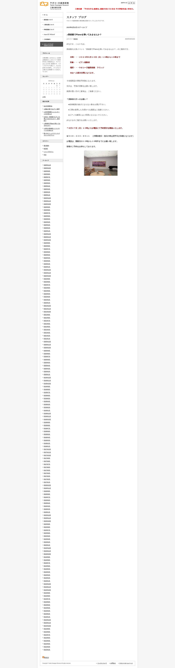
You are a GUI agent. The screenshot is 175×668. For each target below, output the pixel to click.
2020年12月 (47, 341)
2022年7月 (47, 285)
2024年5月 (47, 219)
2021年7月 (47, 320)
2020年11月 (47, 344)
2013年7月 (47, 599)
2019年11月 (47, 380)
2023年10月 (47, 240)
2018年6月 (47, 431)
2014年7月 (47, 563)
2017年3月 (47, 476)
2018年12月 (47, 413)
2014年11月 (47, 551)
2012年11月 (47, 623)
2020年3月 (47, 368)
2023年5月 (47, 255)
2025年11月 (47, 165)
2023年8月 (47, 246)
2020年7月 (47, 356)
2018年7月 (47, 428)
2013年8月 (47, 596)
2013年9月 (47, 593)
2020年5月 (47, 362)
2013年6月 (47, 602)
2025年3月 (47, 189)
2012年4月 (47, 644)
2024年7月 (47, 213)
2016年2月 (47, 509)
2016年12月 (47, 485)
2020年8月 (47, 353)
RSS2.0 (45, 657)
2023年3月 (47, 261)
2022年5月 (47, 291)
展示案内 (46, 145)
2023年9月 (47, 243)
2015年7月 (47, 530)
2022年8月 (47, 282)
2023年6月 (47, 252)
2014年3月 (47, 575)
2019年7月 (47, 392)
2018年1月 (47, 446)
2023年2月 (47, 264)
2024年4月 (47, 222)
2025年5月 (47, 183)
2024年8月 (47, 210)
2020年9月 (47, 350)
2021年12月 (47, 306)
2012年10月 (47, 626)
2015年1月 (47, 545)
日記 (45, 155)
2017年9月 (47, 458)
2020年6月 (47, 359)
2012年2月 (47, 649)
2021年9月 (47, 314)
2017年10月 (47, 455)
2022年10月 (47, 276)
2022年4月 (47, 294)
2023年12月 (47, 234)
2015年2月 (47, 542)
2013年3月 (47, 611)
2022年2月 (47, 300)
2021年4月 (47, 329)
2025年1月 (47, 195)
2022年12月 (47, 270)
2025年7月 (47, 177)
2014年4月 (47, 572)
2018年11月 (47, 416)
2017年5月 (47, 470)
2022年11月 (47, 273)
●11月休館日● (48, 106)
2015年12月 (47, 515)
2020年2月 (47, 371)
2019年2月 (47, 407)
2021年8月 (47, 317)
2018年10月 (47, 419)
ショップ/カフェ (48, 151)
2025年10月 (47, 168)
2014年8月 (47, 560)
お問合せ (113, 663)
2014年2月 (47, 578)
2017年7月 (47, 464)
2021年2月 (47, 335)
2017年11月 (47, 452)
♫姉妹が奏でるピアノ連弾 (51, 109)
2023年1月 (47, 267)
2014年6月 (47, 566)
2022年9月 (47, 279)
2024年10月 (47, 204)
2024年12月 (47, 198)
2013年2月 (47, 614)
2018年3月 (47, 440)
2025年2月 (47, 192)
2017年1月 (47, 482)
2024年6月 (47, 216)
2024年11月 (47, 201)
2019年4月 (47, 401)
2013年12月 (47, 584)
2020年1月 (47, 374)
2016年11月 (47, 488)
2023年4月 (47, 258)
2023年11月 (47, 237)
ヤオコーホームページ (126, 663)
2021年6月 (47, 324)
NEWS (46, 148)
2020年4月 (47, 365)
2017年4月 (47, 473)
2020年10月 (47, 347)
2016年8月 (47, 494)
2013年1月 (47, 617)
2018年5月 (47, 434)
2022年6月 (47, 288)
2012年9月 (47, 629)
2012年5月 (47, 641)
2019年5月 (47, 398)
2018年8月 (47, 425)
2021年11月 (47, 309)
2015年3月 (47, 539)
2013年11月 (47, 587)
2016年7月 (47, 497)
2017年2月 (47, 479)
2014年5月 (47, 569)
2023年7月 (47, 249)
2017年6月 (47, 467)
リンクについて (102, 663)
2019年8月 (47, 389)
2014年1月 (47, 581)
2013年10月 (47, 590)
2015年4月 (47, 536)
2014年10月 (47, 554)
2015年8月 (47, 527)
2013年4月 (47, 608)
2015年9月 (47, 524)
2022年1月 (47, 303)
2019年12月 (47, 377)
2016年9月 (47, 491)
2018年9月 (47, 422)
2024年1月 (47, 231)
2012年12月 (47, 620)
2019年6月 (47, 395)
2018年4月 (47, 437)
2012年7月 (47, 635)
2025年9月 (47, 171)
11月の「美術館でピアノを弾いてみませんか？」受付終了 (52, 118)
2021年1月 (47, 338)
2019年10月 (47, 383)
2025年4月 (47, 186)
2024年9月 (47, 207)
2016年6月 (47, 500)
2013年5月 (47, 605)
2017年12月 (47, 449)
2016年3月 (47, 506)
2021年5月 (47, 326)
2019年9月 (47, 386)
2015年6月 (47, 533)
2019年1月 (47, 410)
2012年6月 (47, 638)
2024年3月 (47, 225)
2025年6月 (47, 180)
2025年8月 (47, 174)
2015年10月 (47, 521)
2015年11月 (47, 518)
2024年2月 (47, 228)
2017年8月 (47, 461)
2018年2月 (47, 443)
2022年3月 (47, 296)
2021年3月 (47, 332)
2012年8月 (47, 632)
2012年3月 (47, 647)
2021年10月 (47, 311)
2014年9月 (47, 557)
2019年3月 (47, 404)
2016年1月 (47, 512)
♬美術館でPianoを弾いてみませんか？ (84, 34)
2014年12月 (47, 548)
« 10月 (44, 96)
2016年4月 (47, 503)
